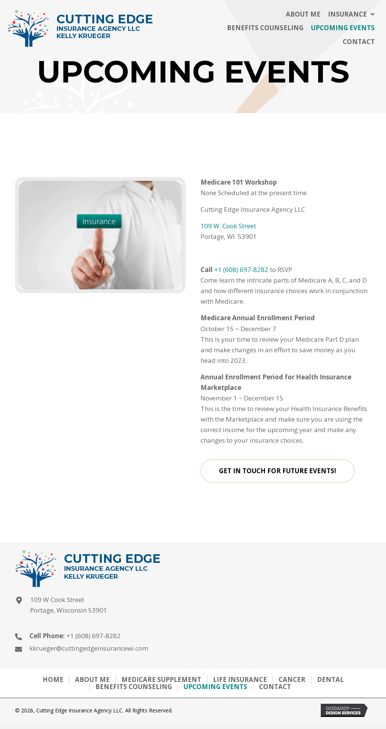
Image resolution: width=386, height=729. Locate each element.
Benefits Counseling (133, 687)
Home (53, 679)
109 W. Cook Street (228, 226)
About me (92, 679)
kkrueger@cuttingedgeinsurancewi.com (88, 648)
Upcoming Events (215, 687)
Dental (330, 679)
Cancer (292, 679)
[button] (279, 471)
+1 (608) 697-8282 (241, 269)
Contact (275, 687)
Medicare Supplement (161, 679)
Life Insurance (240, 679)
